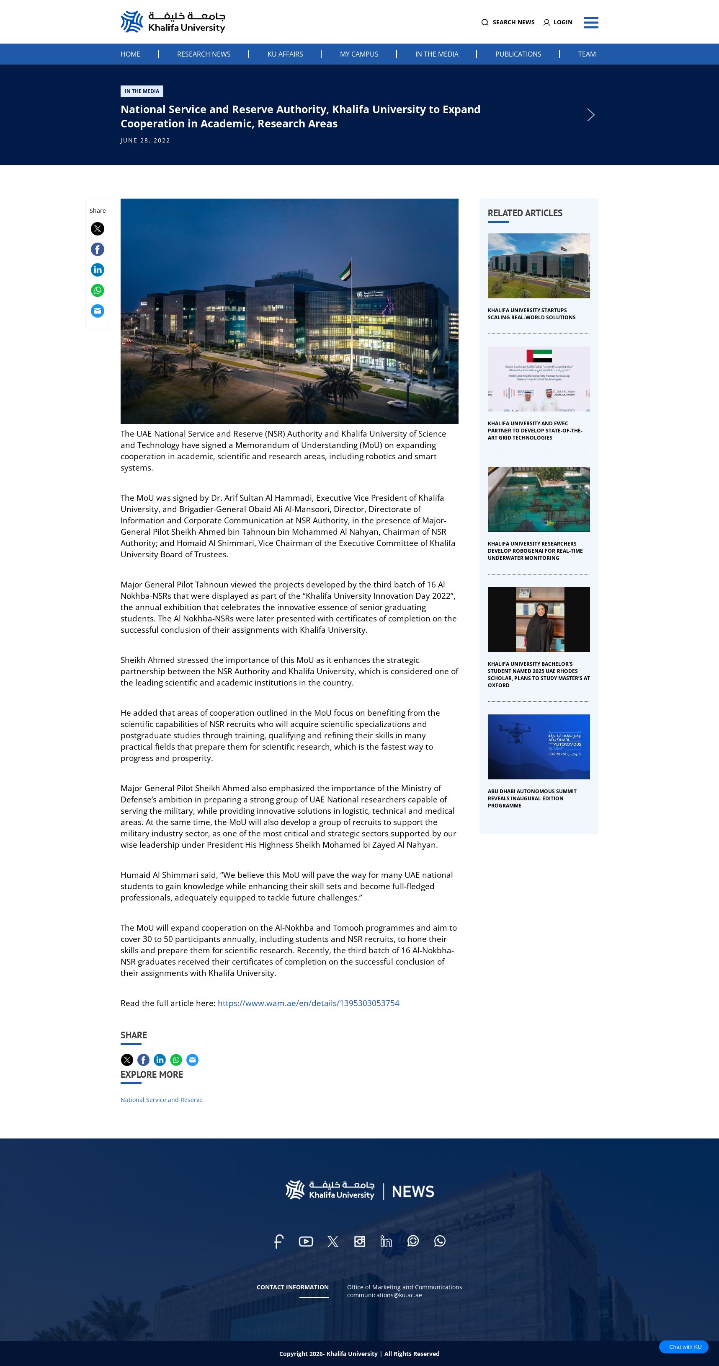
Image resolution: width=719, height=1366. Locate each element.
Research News (204, 54)
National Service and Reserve (162, 1100)
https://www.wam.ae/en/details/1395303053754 (308, 1003)
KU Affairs (285, 54)
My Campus (359, 54)
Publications (518, 54)
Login (563, 22)
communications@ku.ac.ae (384, 1295)
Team (587, 54)
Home (130, 54)
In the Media (437, 54)
